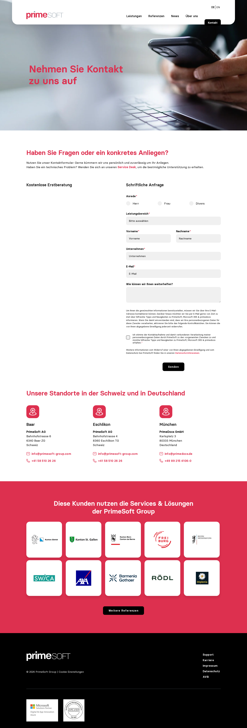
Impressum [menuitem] (210, 665)
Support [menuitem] (208, 654)
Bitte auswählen (138, 220)
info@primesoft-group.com (48, 454)
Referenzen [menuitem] (156, 16)
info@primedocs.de (175, 454)
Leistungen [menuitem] (134, 16)
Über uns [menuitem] (192, 16)
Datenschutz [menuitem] (211, 671)
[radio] (142, 203)
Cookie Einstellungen (71, 671)
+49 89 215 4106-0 (175, 461)
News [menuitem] (175, 16)
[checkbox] (173, 204)
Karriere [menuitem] (208, 660)
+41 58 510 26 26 (41, 461)
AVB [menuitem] (206, 676)
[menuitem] (218, 7)
